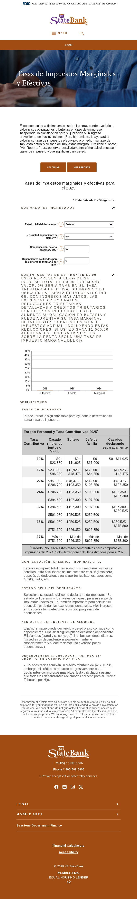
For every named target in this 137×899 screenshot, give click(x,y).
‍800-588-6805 (74, 769)
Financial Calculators (68, 845)
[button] (68, 208)
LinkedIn (64, 787)
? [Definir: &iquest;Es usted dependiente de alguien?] (61, 236)
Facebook (56, 787)
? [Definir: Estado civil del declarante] (61, 224)
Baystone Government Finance (39, 827)
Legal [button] (23, 804)
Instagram (73, 787)
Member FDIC (68, 872)
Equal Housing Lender (68, 877)
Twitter (81, 787)
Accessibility (68, 852)
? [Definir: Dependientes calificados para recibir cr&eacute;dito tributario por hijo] (61, 262)
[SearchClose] (82, 33)
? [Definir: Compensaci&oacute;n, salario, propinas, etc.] (61, 248)
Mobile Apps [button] (30, 814)
